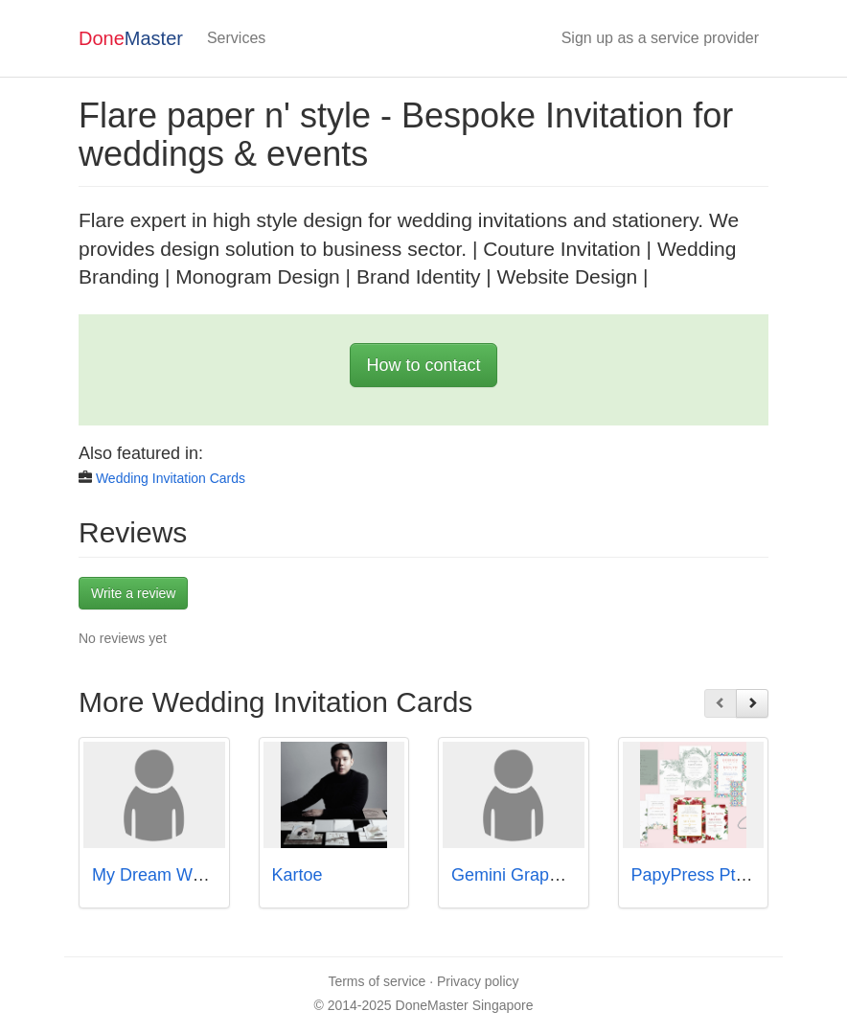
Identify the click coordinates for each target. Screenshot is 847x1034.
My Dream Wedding (168, 875)
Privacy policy (478, 981)
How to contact (423, 365)
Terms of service (376, 981)
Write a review (133, 593)
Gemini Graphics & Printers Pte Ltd (585, 875)
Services (236, 38)
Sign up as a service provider (660, 38)
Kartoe (297, 875)
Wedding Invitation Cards (170, 478)
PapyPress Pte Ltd (702, 875)
